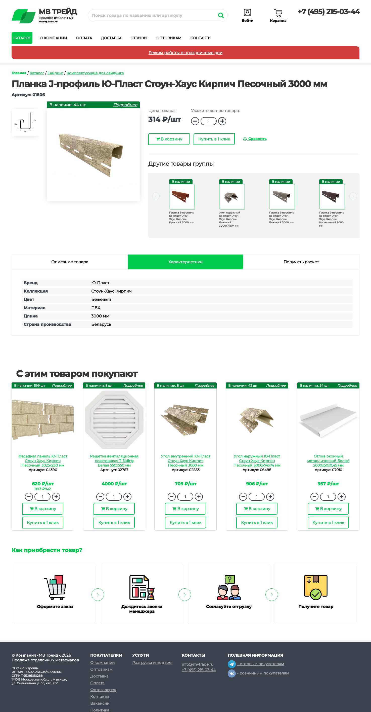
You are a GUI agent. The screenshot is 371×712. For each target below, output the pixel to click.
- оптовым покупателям (256, 663)
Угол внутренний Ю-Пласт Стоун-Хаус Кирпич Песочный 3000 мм (185, 461)
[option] (25, 124)
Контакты (200, 38)
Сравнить (254, 138)
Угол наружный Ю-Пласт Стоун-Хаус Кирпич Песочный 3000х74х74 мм (257, 461)
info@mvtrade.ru (197, 664)
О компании (53, 38)
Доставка (111, 38)
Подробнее (125, 104)
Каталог (22, 38)
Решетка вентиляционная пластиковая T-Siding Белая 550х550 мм (114, 461)
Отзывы (138, 38)
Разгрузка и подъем (152, 662)
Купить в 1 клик (214, 139)
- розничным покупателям (258, 673)
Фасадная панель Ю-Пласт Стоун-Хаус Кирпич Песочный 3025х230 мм (42, 461)
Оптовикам (168, 38)
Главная (19, 73)
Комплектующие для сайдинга (95, 73)
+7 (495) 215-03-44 (328, 11)
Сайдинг (55, 73)
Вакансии (99, 703)
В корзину (169, 139)
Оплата (84, 38)
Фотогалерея (103, 689)
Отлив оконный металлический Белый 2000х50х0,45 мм (328, 461)
